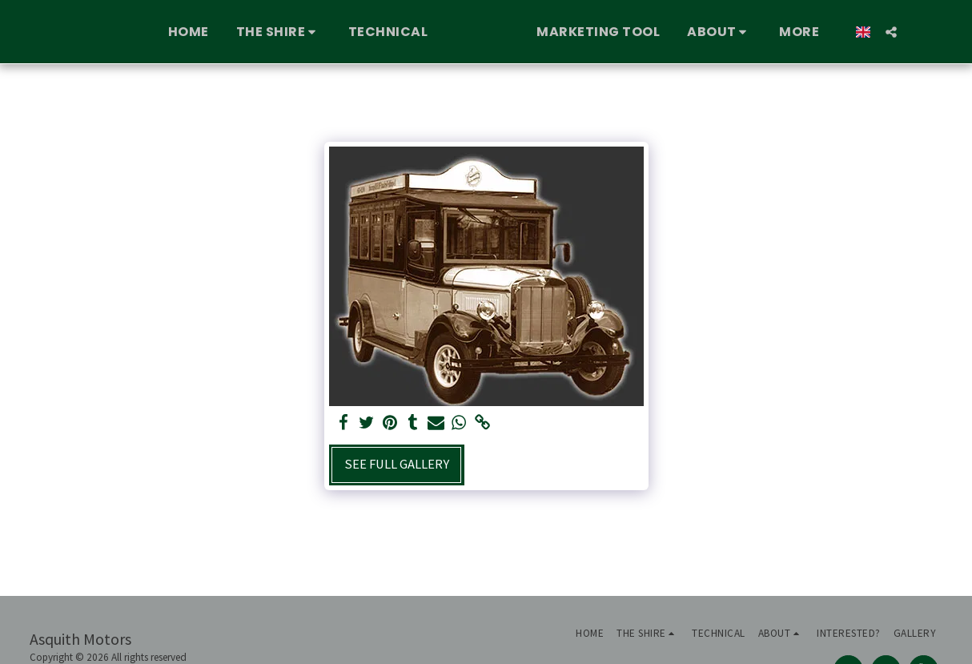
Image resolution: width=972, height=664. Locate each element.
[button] (249, 32)
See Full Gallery (396, 464)
